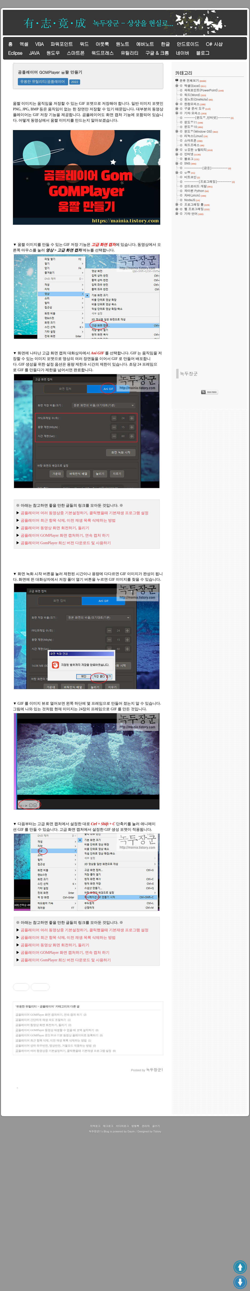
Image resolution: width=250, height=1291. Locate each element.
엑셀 (23, 44)
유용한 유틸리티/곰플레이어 (42, 81)
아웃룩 (102, 44)
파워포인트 (61, 44)
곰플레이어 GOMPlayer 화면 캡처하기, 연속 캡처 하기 (49, 1080)
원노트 (122, 44)
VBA (39, 44)
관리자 (146, 1281)
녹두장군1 (95, 1287)
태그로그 (108, 1281)
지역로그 (95, 1281)
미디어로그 (122, 1281)
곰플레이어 (47, 1072)
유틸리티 (129, 52)
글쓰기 (156, 1281)
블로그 (202, 52)
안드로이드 (188, 44)
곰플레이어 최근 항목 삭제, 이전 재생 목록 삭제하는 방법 (51, 1106)
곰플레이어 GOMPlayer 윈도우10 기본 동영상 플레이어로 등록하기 (57, 1101)
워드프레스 (102, 52)
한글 (165, 44)
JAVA (34, 52)
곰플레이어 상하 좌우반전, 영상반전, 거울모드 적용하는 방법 (54, 1111)
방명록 (135, 1281)
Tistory (157, 1287)
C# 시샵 (214, 44)
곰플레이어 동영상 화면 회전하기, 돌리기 (41, 1090)
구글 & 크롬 (157, 52)
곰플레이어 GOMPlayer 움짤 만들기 (50, 72)
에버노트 (145, 44)
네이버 (182, 52)
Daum (131, 1287)
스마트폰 (75, 52)
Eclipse (15, 52)
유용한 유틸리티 (26, 1072)
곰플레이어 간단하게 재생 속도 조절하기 (41, 1085)
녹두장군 (189, 373)
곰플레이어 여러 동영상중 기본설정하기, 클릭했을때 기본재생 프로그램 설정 (63, 1116)
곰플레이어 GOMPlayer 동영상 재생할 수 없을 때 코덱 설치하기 (55, 1095)
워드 (84, 44)
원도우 (53, 52)
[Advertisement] (88, 1003)
